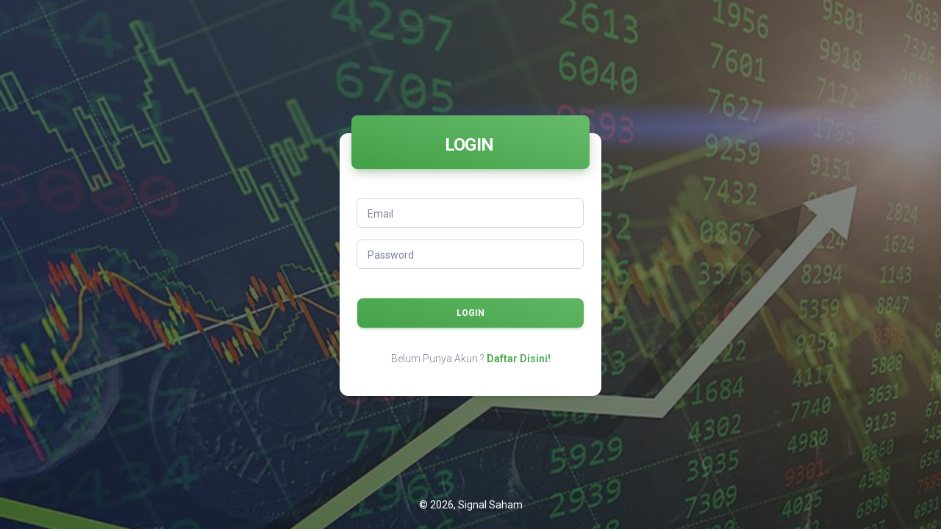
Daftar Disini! (519, 358)
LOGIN (470, 313)
